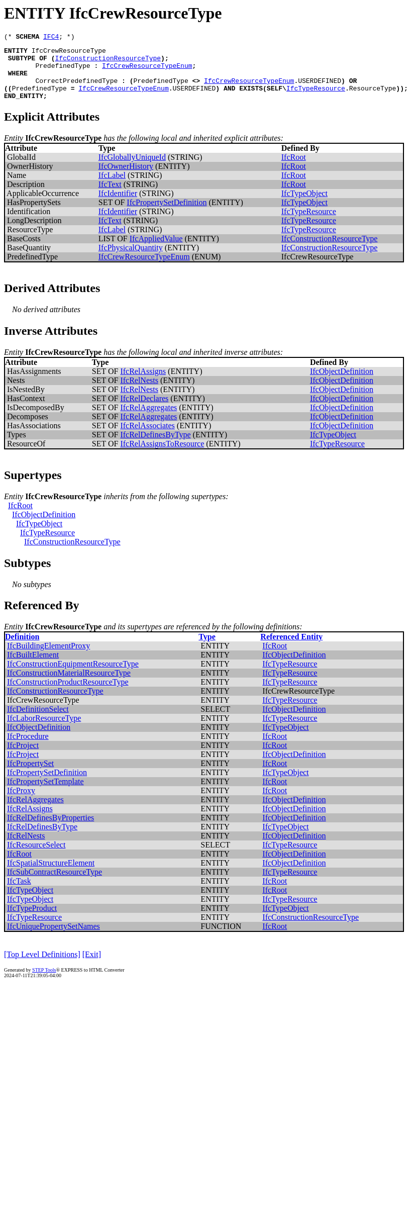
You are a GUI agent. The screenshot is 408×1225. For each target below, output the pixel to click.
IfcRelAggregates (148, 419)
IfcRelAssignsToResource (162, 455)
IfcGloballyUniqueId (132, 169)
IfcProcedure (28, 748)
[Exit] (91, 966)
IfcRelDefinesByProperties (50, 829)
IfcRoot (293, 169)
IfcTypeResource (315, 98)
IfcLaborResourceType (44, 730)
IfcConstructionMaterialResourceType (69, 685)
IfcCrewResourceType (69, 53)
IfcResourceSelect (36, 857)
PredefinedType (62, 71)
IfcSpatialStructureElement (50, 875)
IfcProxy (21, 802)
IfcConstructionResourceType (108, 62)
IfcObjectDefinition (341, 383)
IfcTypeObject (304, 205)
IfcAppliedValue (156, 250)
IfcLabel (112, 187)
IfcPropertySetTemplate (45, 793)
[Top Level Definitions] (42, 966)
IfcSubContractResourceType (54, 884)
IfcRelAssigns (143, 383)
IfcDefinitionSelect (38, 721)
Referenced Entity (291, 648)
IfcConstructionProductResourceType (67, 694)
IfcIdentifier (117, 205)
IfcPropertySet (30, 775)
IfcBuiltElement (33, 667)
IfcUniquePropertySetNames (53, 938)
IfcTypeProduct (32, 920)
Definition (22, 648)
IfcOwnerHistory (125, 178)
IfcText (110, 196)
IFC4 (51, 37)
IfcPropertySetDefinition (167, 214)
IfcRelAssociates (147, 437)
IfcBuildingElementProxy (48, 657)
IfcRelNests (139, 392)
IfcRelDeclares (144, 410)
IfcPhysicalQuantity (130, 259)
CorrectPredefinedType (76, 89)
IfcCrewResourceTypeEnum (147, 71)
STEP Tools (44, 982)
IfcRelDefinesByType (155, 446)
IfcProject (23, 757)
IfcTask (19, 893)
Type (206, 648)
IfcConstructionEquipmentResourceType (73, 676)
